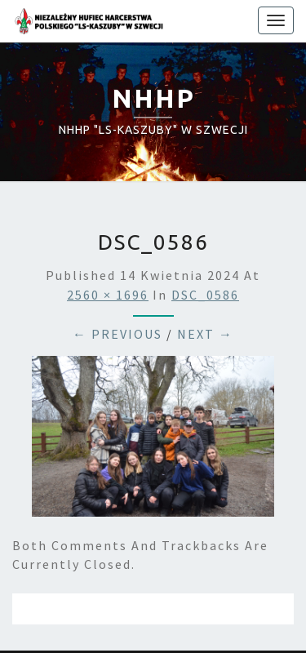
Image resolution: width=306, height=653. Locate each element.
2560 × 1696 (108, 295)
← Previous (117, 334)
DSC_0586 (205, 295)
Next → (205, 334)
